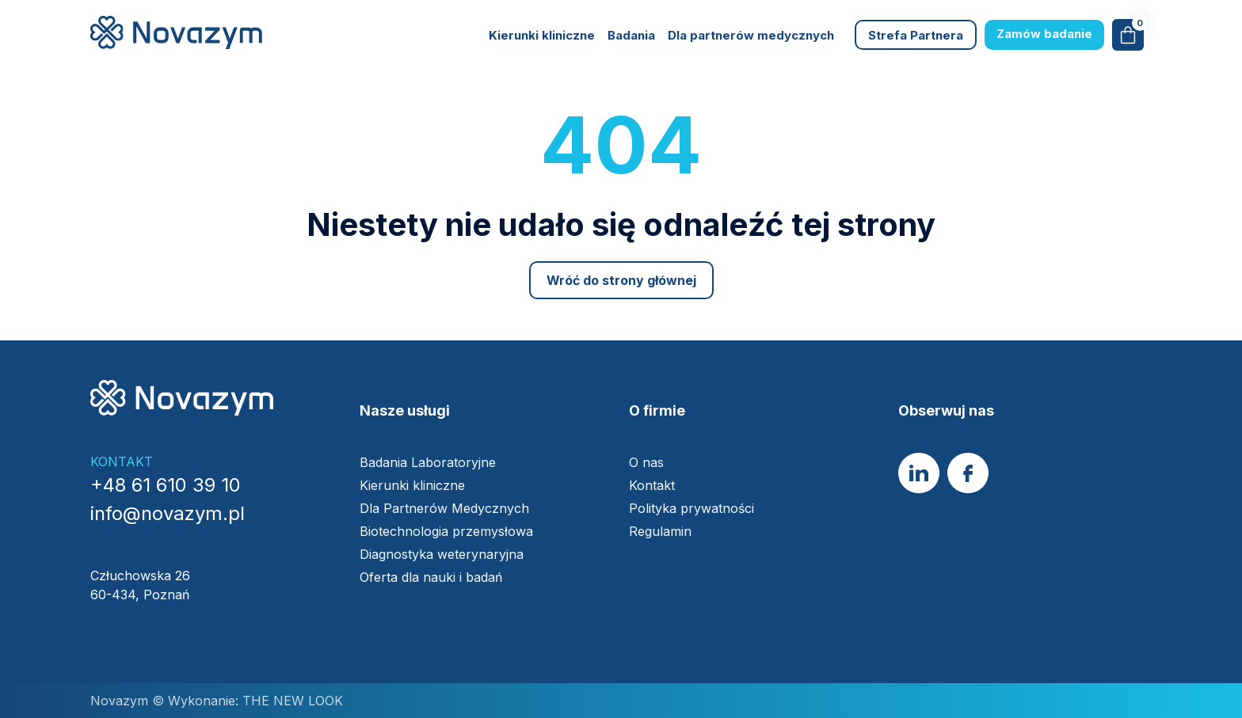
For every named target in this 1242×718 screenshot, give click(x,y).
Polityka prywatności (691, 508)
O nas (646, 462)
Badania (631, 35)
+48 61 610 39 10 (165, 484)
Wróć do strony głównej (621, 280)
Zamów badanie (1044, 33)
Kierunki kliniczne (542, 35)
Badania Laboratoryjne (428, 462)
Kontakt (652, 485)
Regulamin (660, 531)
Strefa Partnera (915, 35)
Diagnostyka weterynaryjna (442, 554)
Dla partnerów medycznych (751, 35)
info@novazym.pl (167, 513)
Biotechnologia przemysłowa (448, 531)
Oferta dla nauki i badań (433, 577)
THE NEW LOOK (290, 701)
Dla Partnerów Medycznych (444, 508)
